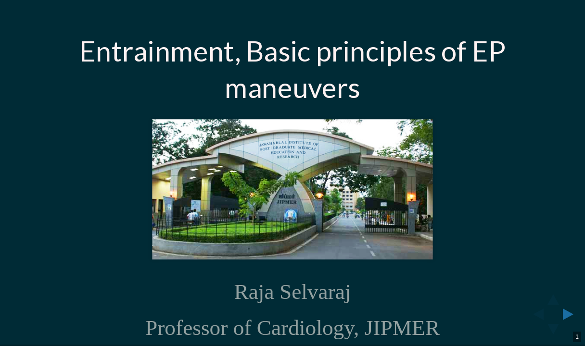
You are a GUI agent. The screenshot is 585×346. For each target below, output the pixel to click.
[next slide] (571, 314)
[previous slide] (535, 314)
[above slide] (553, 296)
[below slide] (553, 332)
